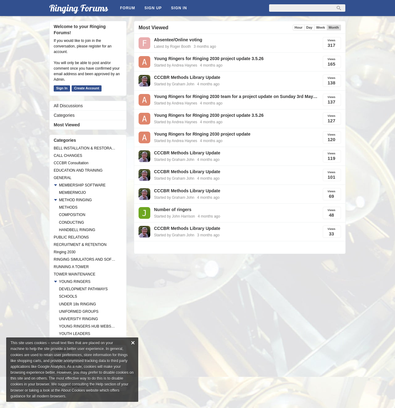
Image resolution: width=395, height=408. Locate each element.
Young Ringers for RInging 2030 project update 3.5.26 (209, 115)
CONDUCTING (71, 222)
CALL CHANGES (68, 155)
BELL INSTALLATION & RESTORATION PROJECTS (85, 148)
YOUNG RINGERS (74, 281)
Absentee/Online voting (178, 39)
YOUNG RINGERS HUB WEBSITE (87, 326)
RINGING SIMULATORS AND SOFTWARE (85, 259)
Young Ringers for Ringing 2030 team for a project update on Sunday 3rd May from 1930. (236, 96)
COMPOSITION (72, 215)
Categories (64, 115)
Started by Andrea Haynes (175, 65)
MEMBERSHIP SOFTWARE (82, 185)
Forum (127, 8)
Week (320, 27)
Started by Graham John (174, 84)
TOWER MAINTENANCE (74, 274)
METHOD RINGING (75, 200)
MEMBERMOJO (72, 192)
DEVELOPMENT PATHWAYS (83, 289)
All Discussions (68, 105)
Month (334, 27)
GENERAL (62, 178)
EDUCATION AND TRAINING (78, 170)
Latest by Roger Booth (172, 46)
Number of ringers (172, 209)
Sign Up (153, 8)
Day (309, 27)
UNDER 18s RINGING (77, 304)
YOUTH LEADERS (74, 334)
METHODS (68, 207)
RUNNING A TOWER (71, 267)
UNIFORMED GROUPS (78, 311)
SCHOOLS (68, 296)
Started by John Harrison (174, 216)
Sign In (179, 8)
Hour (299, 27)
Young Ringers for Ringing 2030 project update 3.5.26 (209, 58)
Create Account (86, 88)
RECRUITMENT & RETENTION (80, 245)
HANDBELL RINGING (77, 230)
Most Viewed (67, 124)
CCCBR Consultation (71, 163)
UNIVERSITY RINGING (78, 319)
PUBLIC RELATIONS (71, 237)
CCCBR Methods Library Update (187, 77)
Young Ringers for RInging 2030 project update (202, 134)
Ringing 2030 (65, 252)
